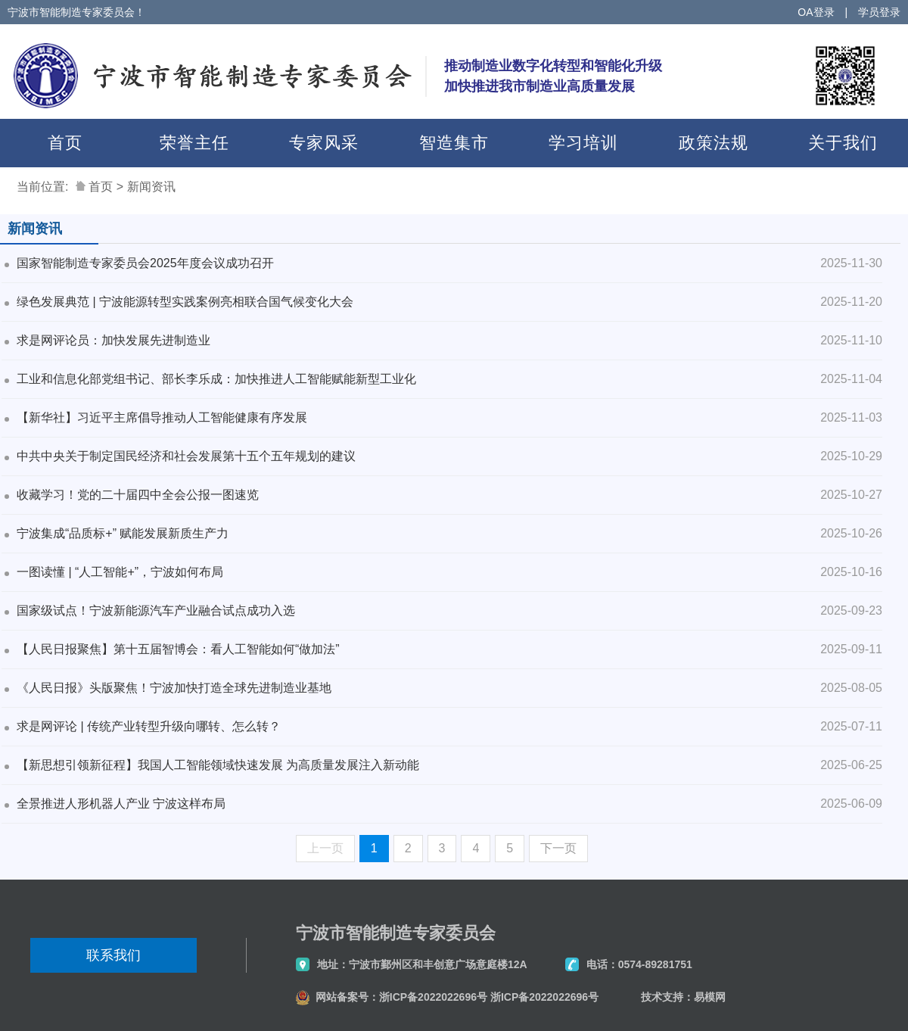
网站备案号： (347, 997)
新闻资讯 (151, 186)
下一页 (558, 848)
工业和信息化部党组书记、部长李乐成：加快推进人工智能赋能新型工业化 (216, 378)
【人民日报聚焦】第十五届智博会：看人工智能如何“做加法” (178, 649)
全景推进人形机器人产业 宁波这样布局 (121, 803)
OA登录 (816, 12)
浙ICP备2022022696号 (433, 997)
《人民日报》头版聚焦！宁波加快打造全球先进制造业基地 (174, 687)
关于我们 (843, 142)
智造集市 (454, 142)
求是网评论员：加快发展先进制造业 (113, 340)
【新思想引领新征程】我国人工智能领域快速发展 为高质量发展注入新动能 (218, 764)
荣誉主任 (194, 142)
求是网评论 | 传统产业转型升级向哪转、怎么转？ (149, 726)
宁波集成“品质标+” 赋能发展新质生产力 (123, 533)
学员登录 (879, 12)
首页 (65, 142)
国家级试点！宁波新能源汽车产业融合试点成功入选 (156, 610)
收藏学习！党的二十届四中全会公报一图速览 (138, 494)
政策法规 (713, 142)
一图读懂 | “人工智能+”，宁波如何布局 (120, 571)
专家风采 (324, 142)
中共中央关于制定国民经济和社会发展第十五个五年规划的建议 (186, 456)
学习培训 (583, 142)
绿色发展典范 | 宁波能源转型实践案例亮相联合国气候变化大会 (185, 301)
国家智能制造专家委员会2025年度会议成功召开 (145, 263)
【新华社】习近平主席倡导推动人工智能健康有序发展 (162, 417)
